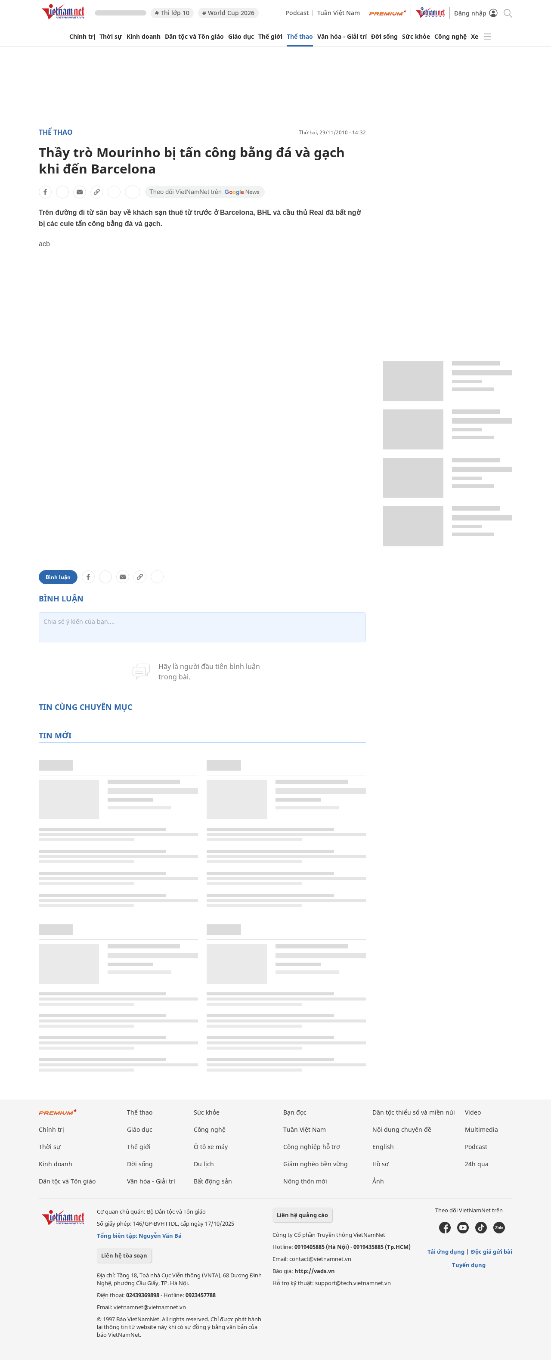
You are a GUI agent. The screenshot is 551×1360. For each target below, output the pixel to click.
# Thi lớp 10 (172, 13)
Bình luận (58, 577)
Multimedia (481, 1129)
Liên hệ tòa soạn (124, 1255)
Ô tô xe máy (211, 1147)
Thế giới (270, 37)
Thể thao (300, 37)
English (383, 1147)
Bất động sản (213, 1181)
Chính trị (82, 37)
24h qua (477, 1164)
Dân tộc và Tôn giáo (194, 37)
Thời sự (110, 37)
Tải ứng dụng (445, 1251)
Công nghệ (450, 37)
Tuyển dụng (469, 1265)
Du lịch (204, 1164)
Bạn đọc (294, 1112)
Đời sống (384, 37)
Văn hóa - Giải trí (342, 37)
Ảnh (378, 1181)
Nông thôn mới (305, 1181)
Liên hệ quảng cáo (302, 1215)
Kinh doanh (144, 37)
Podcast (297, 13)
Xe (474, 37)
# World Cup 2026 (228, 13)
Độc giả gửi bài (491, 1251)
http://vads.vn (314, 1271)
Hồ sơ (380, 1164)
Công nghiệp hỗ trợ (311, 1147)
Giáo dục (241, 37)
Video (473, 1112)
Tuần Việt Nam (338, 13)
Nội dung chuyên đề (401, 1129)
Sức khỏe (416, 37)
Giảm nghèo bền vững (315, 1164)
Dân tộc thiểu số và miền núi (413, 1112)
